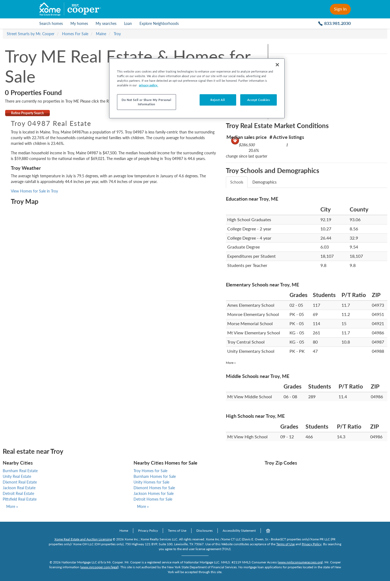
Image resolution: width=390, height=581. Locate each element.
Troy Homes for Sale (150, 470)
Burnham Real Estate (20, 470)
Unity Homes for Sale (151, 482)
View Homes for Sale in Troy (34, 191)
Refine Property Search (27, 113)
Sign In (340, 8)
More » (231, 363)
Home (123, 530)
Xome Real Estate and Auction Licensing (83, 539)
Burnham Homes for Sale (155, 476)
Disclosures (204, 530)
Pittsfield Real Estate (20, 499)
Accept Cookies (258, 100)
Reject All (217, 100)
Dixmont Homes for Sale (154, 487)
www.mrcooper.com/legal (99, 567)
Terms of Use (177, 530)
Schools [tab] (236, 182)
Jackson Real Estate (19, 487)
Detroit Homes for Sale (153, 499)
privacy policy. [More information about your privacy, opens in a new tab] (148, 85)
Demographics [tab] (264, 182)
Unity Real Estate (17, 476)
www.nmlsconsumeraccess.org (300, 562)
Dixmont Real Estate (20, 482)
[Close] (277, 65)
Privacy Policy (148, 530)
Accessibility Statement (239, 530)
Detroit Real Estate (18, 493)
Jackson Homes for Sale (154, 493)
